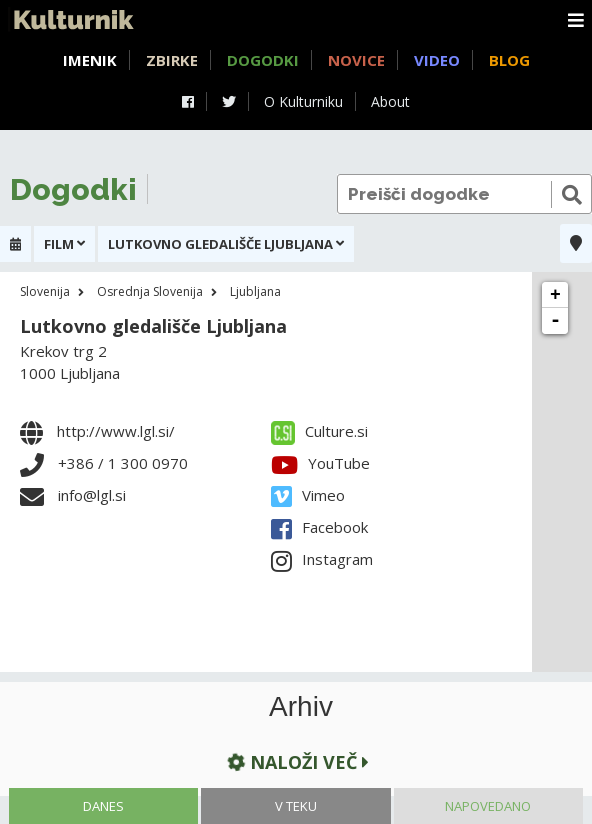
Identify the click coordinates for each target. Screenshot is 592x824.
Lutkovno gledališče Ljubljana (153, 326)
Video (437, 60)
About (390, 101)
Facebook (319, 527)
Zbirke (172, 60)
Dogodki (263, 60)
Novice (356, 60)
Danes (103, 806)
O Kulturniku (303, 101)
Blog (509, 60)
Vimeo (308, 495)
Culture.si (319, 431)
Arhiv (301, 707)
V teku (296, 806)
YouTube (320, 463)
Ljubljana (255, 291)
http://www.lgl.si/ (116, 431)
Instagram (322, 559)
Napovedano (488, 806)
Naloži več (296, 761)
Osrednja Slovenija (150, 291)
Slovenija (45, 291)
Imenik (90, 60)
